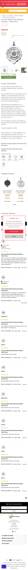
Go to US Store (14, 231)
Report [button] (15, 267)
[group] (14, 255)
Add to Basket (7, 201)
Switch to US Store (10, 4)
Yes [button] (13, 267)
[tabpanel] (4, 70)
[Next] (26, 70)
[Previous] (2, 70)
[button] (14, 33)
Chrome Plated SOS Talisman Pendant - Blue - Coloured (7, 192)
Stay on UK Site (21, 4)
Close (14, 236)
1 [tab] (12, 204)
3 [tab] (15, 204)
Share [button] (19, 267)
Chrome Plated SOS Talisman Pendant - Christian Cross (21, 192)
